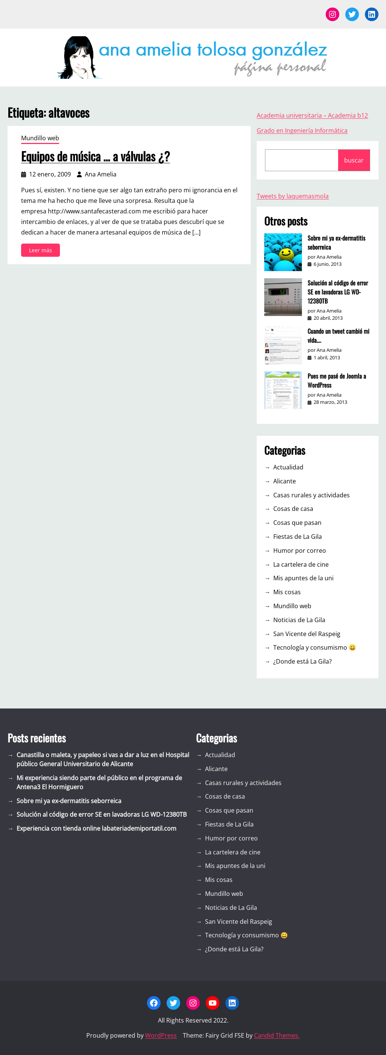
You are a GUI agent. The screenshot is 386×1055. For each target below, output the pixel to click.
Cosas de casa (293, 508)
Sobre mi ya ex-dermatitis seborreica (336, 242)
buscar (354, 160)
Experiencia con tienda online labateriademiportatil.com (96, 828)
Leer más (43, 251)
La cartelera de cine (301, 564)
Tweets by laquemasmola (293, 196)
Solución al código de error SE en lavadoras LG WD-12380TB (338, 291)
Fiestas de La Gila (297, 536)
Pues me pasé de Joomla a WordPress (337, 380)
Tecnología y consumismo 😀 (314, 647)
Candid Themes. (277, 1035)
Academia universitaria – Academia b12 (312, 115)
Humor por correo (299, 550)
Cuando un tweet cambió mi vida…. (338, 336)
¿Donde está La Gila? (302, 661)
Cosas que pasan (297, 522)
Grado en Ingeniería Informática (302, 130)
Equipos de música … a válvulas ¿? (95, 156)
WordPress (161, 1035)
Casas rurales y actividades (311, 495)
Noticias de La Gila (299, 620)
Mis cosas (287, 592)
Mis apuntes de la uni (303, 578)
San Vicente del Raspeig (306, 634)
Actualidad (288, 467)
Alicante (284, 481)
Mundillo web (40, 138)
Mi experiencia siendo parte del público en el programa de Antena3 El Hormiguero (99, 782)
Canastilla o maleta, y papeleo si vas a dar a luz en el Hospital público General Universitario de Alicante (103, 759)
